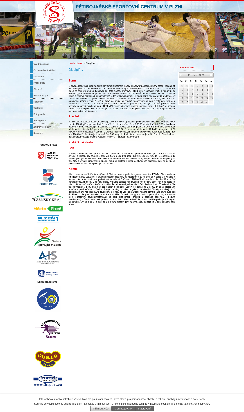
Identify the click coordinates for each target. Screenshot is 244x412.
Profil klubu (39, 83)
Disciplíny (38, 76)
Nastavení (144, 408)
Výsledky (38, 108)
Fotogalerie (39, 114)
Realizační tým (40, 95)
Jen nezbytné (123, 408)
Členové (37, 89)
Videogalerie (39, 120)
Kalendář (38, 102)
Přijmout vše (101, 408)
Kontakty (38, 133)
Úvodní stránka (76, 63)
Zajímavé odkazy (42, 127)
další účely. (199, 399)
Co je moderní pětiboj (44, 70)
